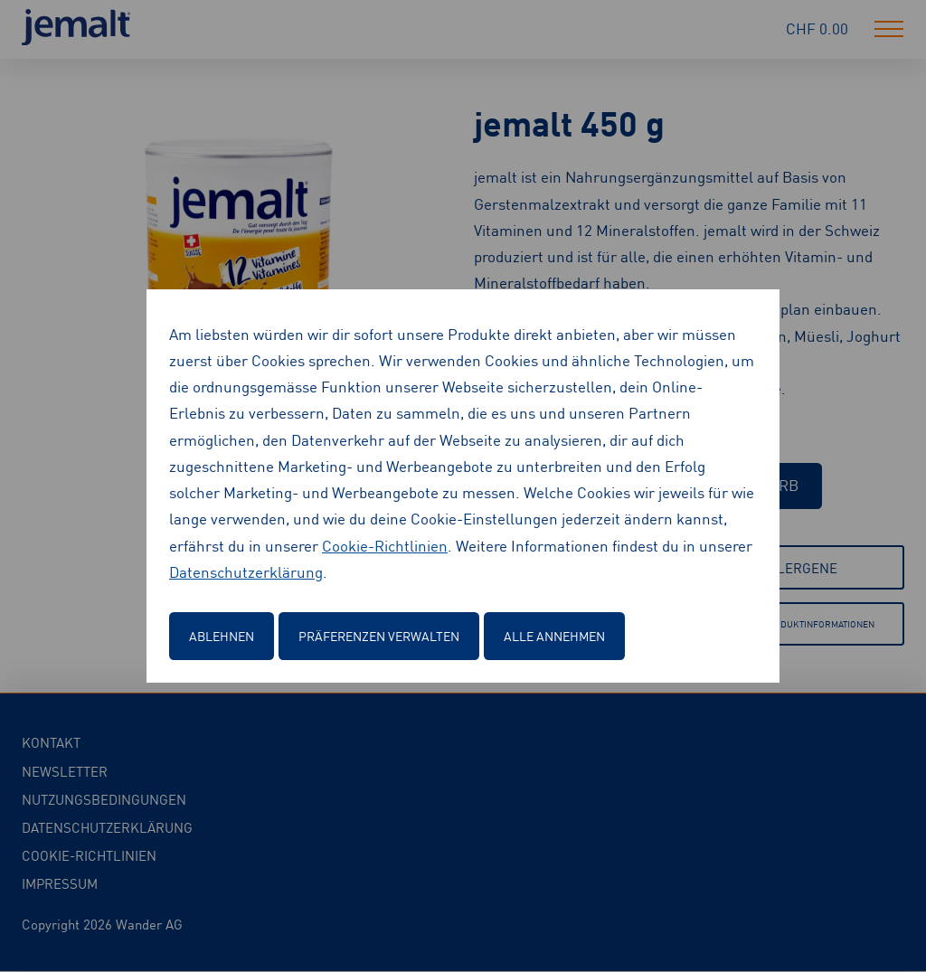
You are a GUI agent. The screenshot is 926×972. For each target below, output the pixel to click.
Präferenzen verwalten (378, 636)
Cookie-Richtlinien (385, 545)
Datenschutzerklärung (246, 571)
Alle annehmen (554, 636)
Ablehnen (221, 636)
